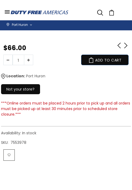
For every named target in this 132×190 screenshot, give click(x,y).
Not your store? (20, 89)
